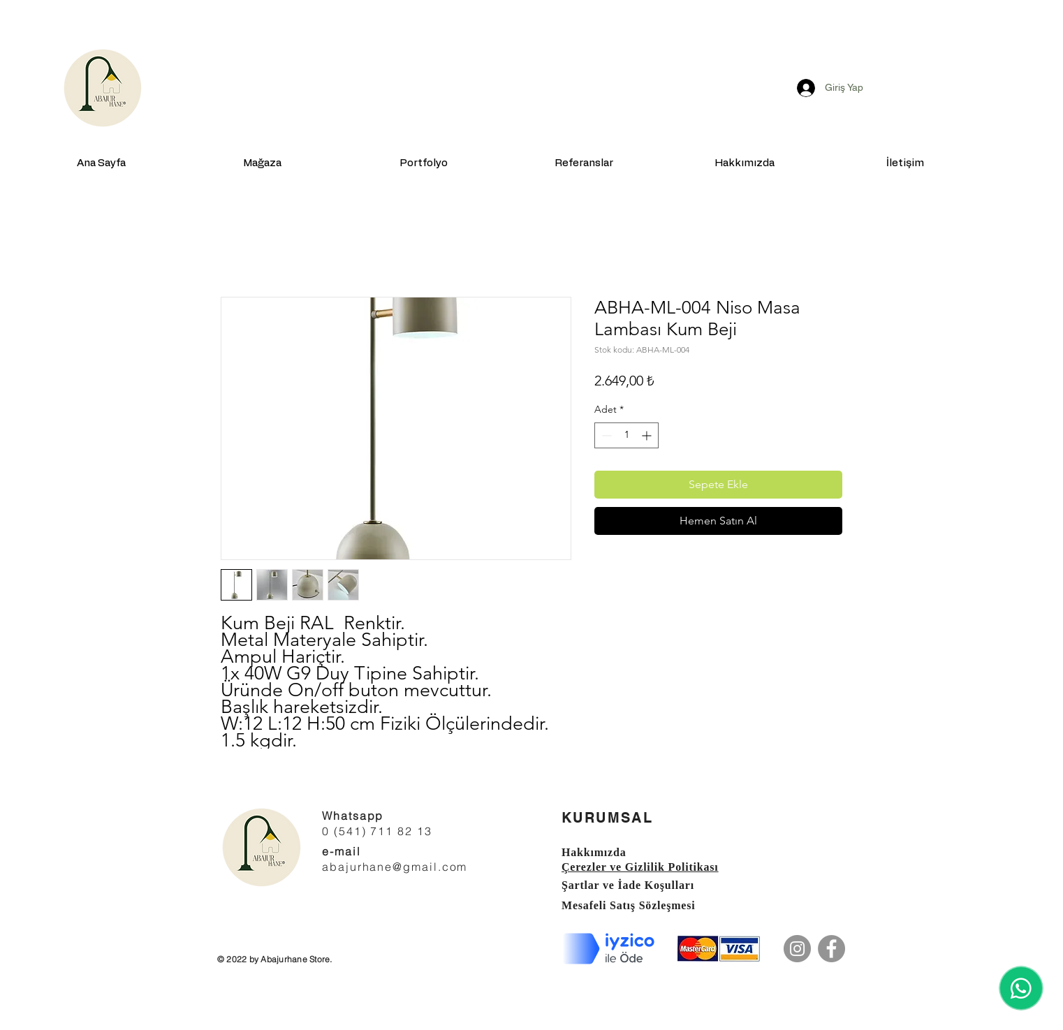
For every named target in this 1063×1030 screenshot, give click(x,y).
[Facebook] (831, 948)
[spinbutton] (626, 435)
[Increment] (648, 435)
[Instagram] (797, 948)
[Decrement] (605, 435)
